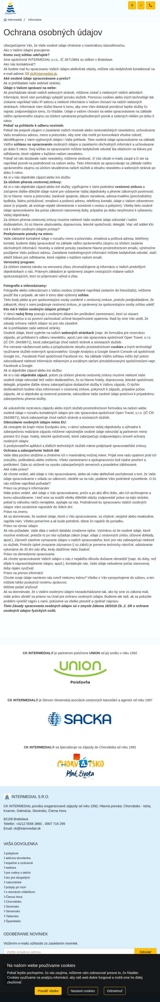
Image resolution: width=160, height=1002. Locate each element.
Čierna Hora (14, 897)
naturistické (13, 882)
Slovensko (13, 911)
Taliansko (12, 916)
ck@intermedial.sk (43, 74)
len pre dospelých (18, 877)
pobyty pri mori (16, 887)
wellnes (11, 867)
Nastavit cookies (83, 991)
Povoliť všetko (48, 991)
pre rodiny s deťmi (18, 872)
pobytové (12, 853)
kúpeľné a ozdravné (19, 863)
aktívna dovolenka (18, 858)
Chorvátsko (13, 901)
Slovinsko (12, 906)
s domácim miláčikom (20, 892)
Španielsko (13, 921)
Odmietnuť (114, 991)
